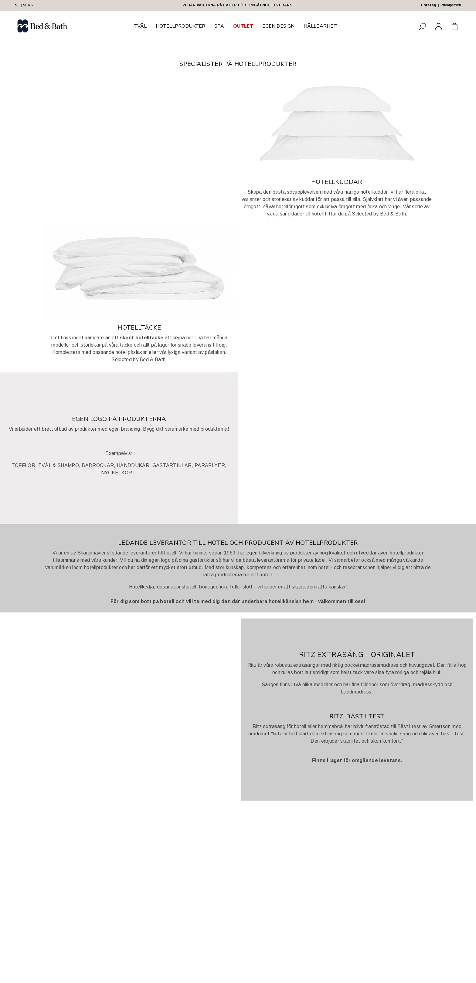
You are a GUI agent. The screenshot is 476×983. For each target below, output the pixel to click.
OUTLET (243, 26)
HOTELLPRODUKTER (180, 26)
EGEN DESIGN (278, 26)
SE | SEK (25, 5)
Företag (428, 5)
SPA (219, 26)
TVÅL (140, 26)
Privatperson (450, 5)
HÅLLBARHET (320, 26)
